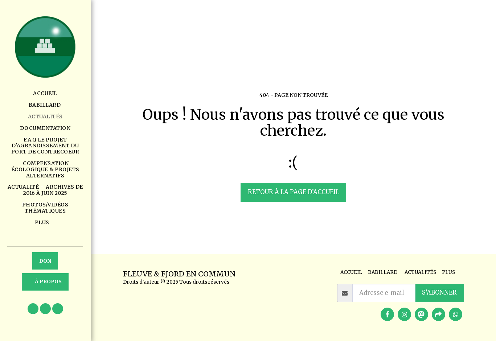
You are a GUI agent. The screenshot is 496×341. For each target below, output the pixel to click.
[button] (33, 308)
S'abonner (439, 292)
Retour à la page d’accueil (293, 192)
